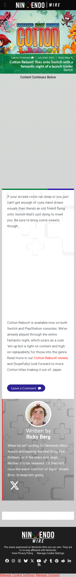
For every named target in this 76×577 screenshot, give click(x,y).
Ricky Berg (64, 57)
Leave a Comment (23, 57)
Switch (68, 70)
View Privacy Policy (22, 553)
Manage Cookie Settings (50, 553)
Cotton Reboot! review (50, 358)
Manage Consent (48, 575)
